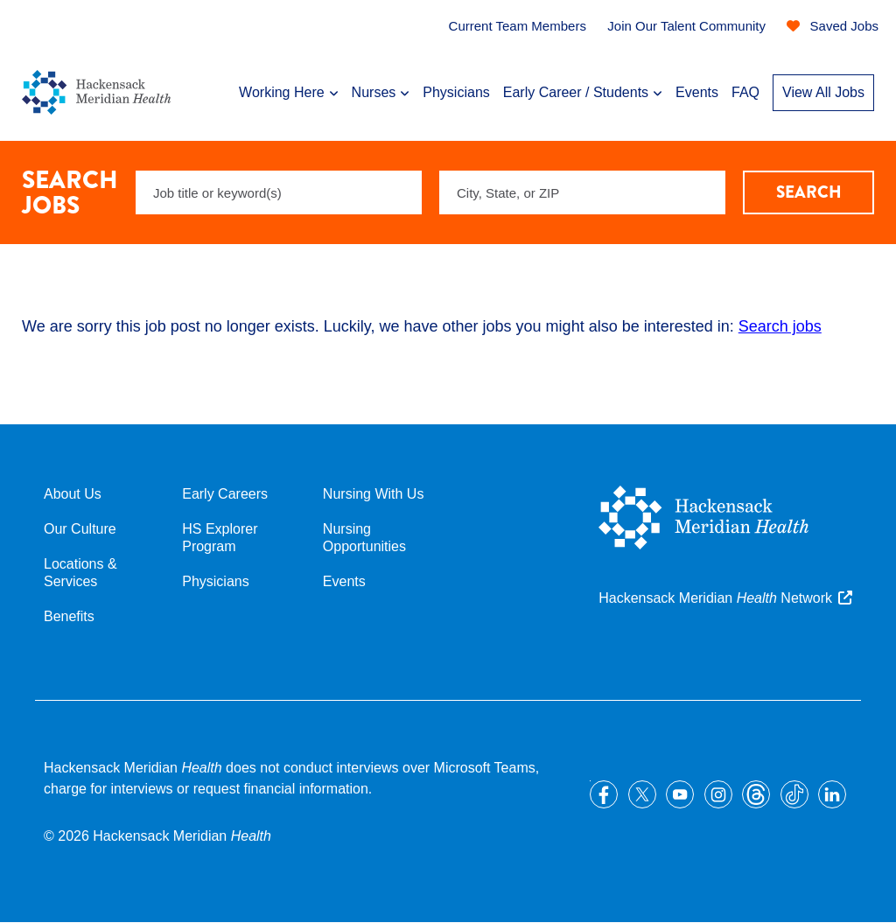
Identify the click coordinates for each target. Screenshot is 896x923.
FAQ (746, 92)
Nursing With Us (373, 493)
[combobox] (582, 192)
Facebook (604, 794)
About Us (73, 493)
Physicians (456, 92)
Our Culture (80, 528)
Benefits (69, 616)
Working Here (282, 92)
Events (697, 92)
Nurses (374, 92)
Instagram (718, 794)
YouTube (680, 794)
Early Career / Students (575, 92)
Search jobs (780, 326)
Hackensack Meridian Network (715, 598)
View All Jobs (823, 92)
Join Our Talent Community (686, 25)
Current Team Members (517, 25)
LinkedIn (832, 794)
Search (809, 192)
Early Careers (225, 493)
